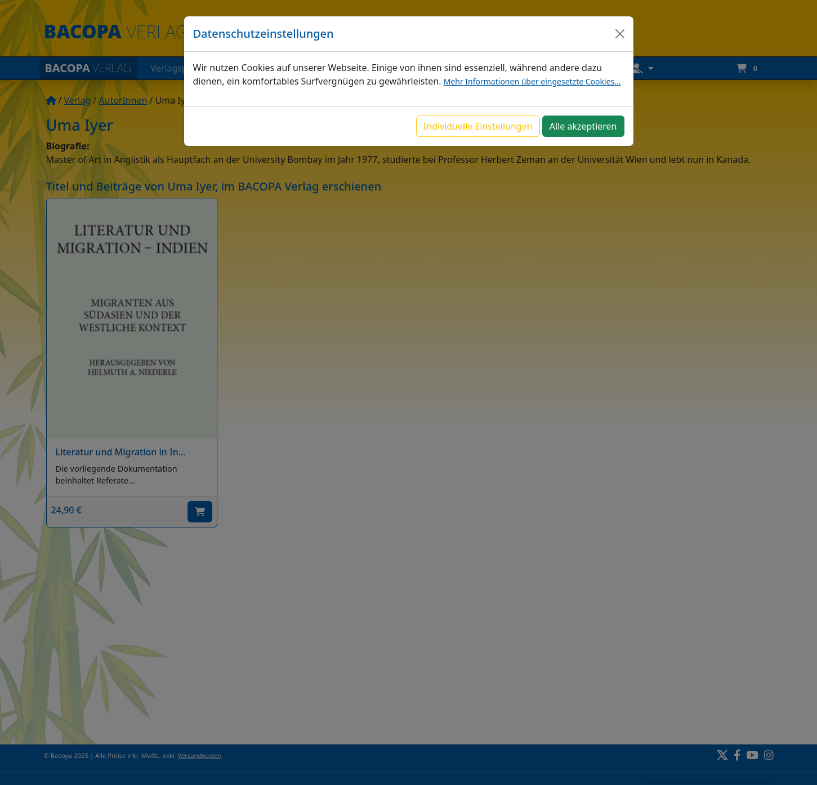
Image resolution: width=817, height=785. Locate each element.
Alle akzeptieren (583, 126)
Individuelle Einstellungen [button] (478, 126)
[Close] (620, 34)
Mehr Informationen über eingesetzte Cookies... (532, 81)
